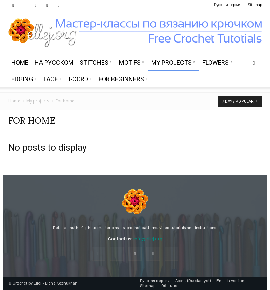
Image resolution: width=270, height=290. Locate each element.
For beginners (123, 79)
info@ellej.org (147, 238)
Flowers (217, 62)
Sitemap (255, 5)
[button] (254, 63)
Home (19, 62)
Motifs (131, 62)
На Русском (54, 62)
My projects (173, 62)
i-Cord (80, 79)
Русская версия (228, 5)
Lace (52, 79)
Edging (23, 79)
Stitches (95, 62)
